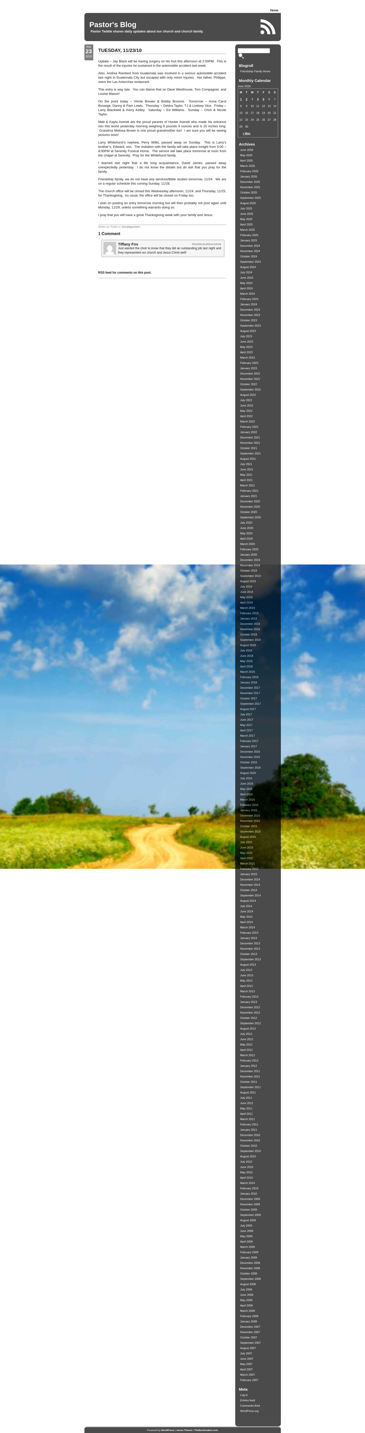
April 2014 (246, 922)
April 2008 (246, 1305)
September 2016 (250, 767)
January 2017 (248, 746)
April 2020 (246, 538)
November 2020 (250, 506)
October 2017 (248, 698)
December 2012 (250, 1007)
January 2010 (248, 1193)
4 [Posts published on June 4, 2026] (258, 99)
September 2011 (250, 1087)
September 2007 (250, 1342)
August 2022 (248, 394)
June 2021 (246, 469)
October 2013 (248, 954)
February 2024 (249, 298)
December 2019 (250, 559)
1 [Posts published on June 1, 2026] (241, 99)
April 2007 (246, 1369)
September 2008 (250, 1278)
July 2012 (246, 1033)
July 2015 (246, 842)
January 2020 (248, 554)
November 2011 (250, 1076)
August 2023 (248, 330)
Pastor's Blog (113, 25)
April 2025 (246, 224)
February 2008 (249, 1316)
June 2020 (246, 527)
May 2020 (246, 533)
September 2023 (250, 325)
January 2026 (248, 176)
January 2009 (248, 1257)
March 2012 (247, 1055)
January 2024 (248, 304)
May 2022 (246, 410)
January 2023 (248, 368)
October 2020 (248, 512)
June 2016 (246, 783)
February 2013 (249, 996)
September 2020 (250, 517)
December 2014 (250, 879)
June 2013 (246, 975)
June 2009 (246, 1230)
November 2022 (250, 378)
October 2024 (248, 256)
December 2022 (250, 373)
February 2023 (249, 362)
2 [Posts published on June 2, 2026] (246, 99)
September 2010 (250, 1151)
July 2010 (246, 1161)
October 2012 (248, 1017)
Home (274, 10)
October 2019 (248, 570)
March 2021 (247, 485)
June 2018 (246, 655)
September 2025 (250, 197)
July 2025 (246, 208)
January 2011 (248, 1129)
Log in (244, 1394)
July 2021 (246, 464)
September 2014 (250, 895)
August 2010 (248, 1156)
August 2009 (248, 1220)
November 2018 (250, 629)
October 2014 (248, 890)
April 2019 (246, 602)
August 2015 (248, 836)
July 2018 (246, 650)
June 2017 (246, 719)
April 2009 (246, 1241)
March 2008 (247, 1310)
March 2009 (247, 1246)
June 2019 (246, 591)
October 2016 (248, 762)
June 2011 (246, 1103)
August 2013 (248, 964)
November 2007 (250, 1332)
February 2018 (249, 677)
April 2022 (246, 416)
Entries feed (247, 1400)
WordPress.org (249, 1410)
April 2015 (246, 858)
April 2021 (246, 480)
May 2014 (246, 916)
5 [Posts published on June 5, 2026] (263, 99)
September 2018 (250, 639)
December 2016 (250, 751)
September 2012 (250, 1023)
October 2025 (248, 192)
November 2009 (250, 1204)
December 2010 (250, 1135)
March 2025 (247, 229)
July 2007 (246, 1353)
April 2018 (246, 666)
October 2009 (248, 1209)
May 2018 (246, 661)
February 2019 (249, 613)
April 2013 (246, 985)
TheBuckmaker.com (206, 1430)
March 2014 (247, 927)
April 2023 (246, 352)
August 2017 (248, 709)
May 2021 (246, 474)
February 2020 (249, 549)
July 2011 (246, 1097)
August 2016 (248, 772)
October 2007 (248, 1337)
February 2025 (249, 235)
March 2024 (247, 293)
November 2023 (250, 314)
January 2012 (248, 1065)
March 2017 (247, 735)
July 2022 (246, 400)
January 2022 (248, 432)
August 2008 (248, 1284)
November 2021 (250, 442)
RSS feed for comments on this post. (125, 272)
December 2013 (250, 943)
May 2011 (246, 1108)
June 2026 (246, 149)
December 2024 (250, 245)
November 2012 (250, 1012)
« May (247, 133)
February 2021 (249, 490)
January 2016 (248, 810)
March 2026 (247, 165)
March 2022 (247, 421)
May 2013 (246, 980)
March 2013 (247, 991)
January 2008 (248, 1321)
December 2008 (250, 1262)
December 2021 (250, 437)
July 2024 (246, 272)
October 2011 (248, 1081)
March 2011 (247, 1119)
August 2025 (248, 203)
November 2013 (250, 948)
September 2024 (250, 261)
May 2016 (246, 788)
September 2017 (250, 703)
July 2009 (246, 1225)
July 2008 (246, 1289)
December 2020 (250, 501)
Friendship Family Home (255, 71)
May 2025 (246, 219)
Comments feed (250, 1405)
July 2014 (246, 906)
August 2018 (248, 645)
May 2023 (246, 346)
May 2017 (246, 725)
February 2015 (249, 868)
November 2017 (250, 693)
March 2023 (247, 357)
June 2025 (246, 213)
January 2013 (248, 1001)
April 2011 (246, 1113)
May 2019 (246, 597)
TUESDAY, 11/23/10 (120, 50)
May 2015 (246, 852)
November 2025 (250, 187)
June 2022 (246, 405)
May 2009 (246, 1236)
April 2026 (246, 160)
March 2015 (247, 863)
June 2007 (246, 1358)
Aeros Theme (184, 1430)
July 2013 (246, 969)
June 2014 (246, 911)
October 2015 (248, 826)
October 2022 (248, 384)
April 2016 (246, 794)
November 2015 (250, 820)
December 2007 (250, 1326)
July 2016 (246, 778)
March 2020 (247, 543)
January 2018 (248, 682)
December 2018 (250, 623)
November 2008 (250, 1268)
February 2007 (249, 1380)
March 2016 (247, 799)
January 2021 (248, 496)
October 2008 (248, 1273)
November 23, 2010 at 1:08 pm (206, 244)
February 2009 (249, 1252)
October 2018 (248, 634)
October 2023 (248, 320)
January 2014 (248, 938)
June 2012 (246, 1039)
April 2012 (246, 1049)
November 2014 (250, 884)
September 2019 (250, 575)
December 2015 (250, 815)
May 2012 (246, 1044)
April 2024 (246, 288)
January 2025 (248, 240)
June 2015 (246, 847)
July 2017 (246, 714)
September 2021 (250, 453)
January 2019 (248, 618)
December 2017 (250, 687)
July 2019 (246, 586)
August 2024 (248, 267)
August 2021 (248, 458)
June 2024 (246, 277)
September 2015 (250, 831)
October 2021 (248, 448)
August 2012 (248, 1028)
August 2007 (248, 1348)
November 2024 (250, 251)
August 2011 (248, 1092)
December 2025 (250, 181)
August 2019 (248, 581)
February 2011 (249, 1124)
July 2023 (246, 336)
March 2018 (247, 671)
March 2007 (247, 1374)
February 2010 (249, 1188)
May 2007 (246, 1364)
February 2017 (249, 740)
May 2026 (246, 155)
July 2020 (246, 522)
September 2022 (250, 389)
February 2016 (249, 804)
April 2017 (246, 730)
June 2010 (246, 1167)
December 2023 (250, 309)
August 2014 (248, 900)
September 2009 (250, 1214)
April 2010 (246, 1177)
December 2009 (250, 1198)
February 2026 (249, 171)
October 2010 (248, 1145)
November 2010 (250, 1140)
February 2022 (249, 426)
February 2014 (249, 932)
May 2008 (246, 1300)
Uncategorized (130, 226)
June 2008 (246, 1294)
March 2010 (247, 1182)
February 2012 (249, 1060)
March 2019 (247, 607)
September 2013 (250, 959)
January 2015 (248, 874)
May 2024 (246, 283)
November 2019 (250, 565)
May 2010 (246, 1172)
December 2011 (250, 1071)
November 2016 (250, 756)
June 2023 (246, 341)
